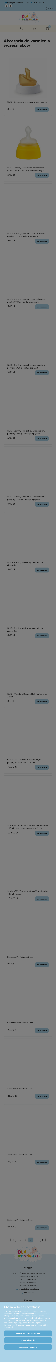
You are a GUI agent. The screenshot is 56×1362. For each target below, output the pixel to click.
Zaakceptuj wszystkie (28, 1347)
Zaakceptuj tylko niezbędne (28, 1333)
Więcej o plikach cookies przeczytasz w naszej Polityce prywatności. (26, 1326)
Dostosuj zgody (28, 1340)
